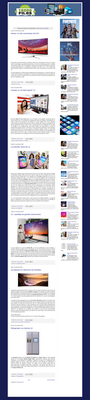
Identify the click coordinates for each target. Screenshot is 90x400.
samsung (26, 321)
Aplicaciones (17, 140)
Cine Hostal (37, 387)
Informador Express (30, 385)
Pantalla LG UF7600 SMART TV (23, 90)
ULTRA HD (23, 263)
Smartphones (19, 208)
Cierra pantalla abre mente (72, 104)
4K (15, 321)
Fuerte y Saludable (27, 387)
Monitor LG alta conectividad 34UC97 (25, 33)
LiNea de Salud (24, 385)
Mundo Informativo (21, 388)
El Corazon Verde (43, 388)
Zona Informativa (14, 385)
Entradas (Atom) (20, 382)
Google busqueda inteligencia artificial (71, 202)
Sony (29, 321)
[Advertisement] (29, 21)
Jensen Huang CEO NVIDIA (73, 151)
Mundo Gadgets (42, 387)
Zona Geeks (48, 385)
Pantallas (26, 140)
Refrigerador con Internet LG (22, 328)
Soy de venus (21, 387)
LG (16, 84)
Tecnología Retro (20, 376)
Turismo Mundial (27, 388)
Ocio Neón (17, 387)
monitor (18, 84)
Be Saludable (19, 385)
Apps (21, 140)
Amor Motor (52, 388)
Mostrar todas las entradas (42, 28)
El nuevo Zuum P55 (71, 243)
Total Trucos (32, 387)
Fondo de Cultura (43, 385)
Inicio (29, 379)
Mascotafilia (15, 388)
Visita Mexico (37, 388)
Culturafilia (48, 388)
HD (17, 321)
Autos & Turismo (47, 387)
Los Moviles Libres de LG (20, 147)
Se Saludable (32, 388)
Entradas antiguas (51, 379)
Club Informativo (37, 385)
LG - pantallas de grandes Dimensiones (26, 214)
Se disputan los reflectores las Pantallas (26, 270)
